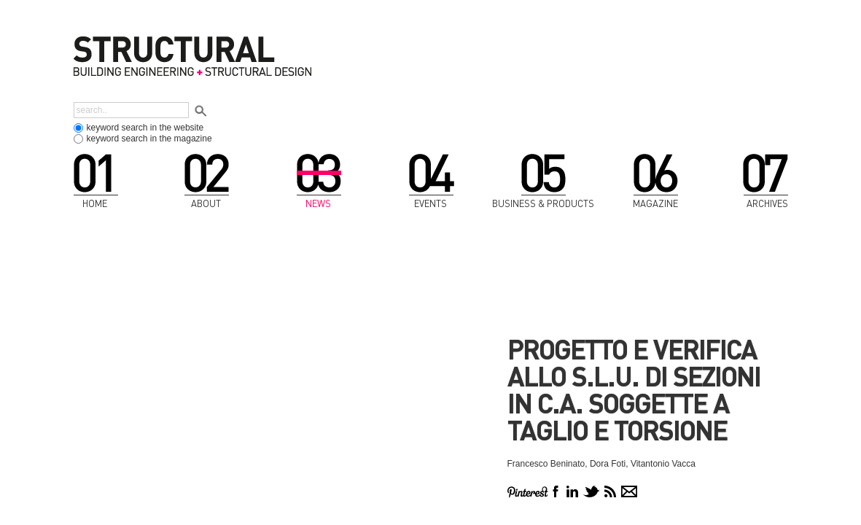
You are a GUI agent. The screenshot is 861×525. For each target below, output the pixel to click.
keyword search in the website (145, 127)
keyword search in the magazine (149, 138)
